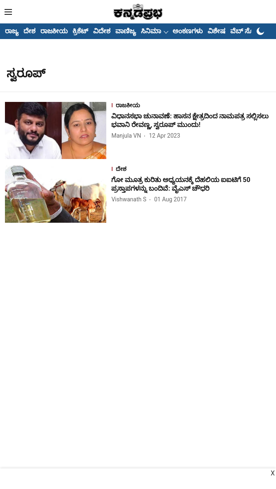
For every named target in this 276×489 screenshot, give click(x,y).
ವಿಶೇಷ (216, 31)
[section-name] (191, 106)
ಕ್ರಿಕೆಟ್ (80, 31)
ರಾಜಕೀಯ (54, 31)
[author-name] (127, 135)
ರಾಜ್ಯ (12, 31)
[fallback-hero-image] (58, 130)
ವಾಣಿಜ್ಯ (125, 31)
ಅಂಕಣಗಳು (188, 31)
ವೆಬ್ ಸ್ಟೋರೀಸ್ (250, 31)
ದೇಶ (29, 31)
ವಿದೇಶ (101, 31)
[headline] (191, 120)
